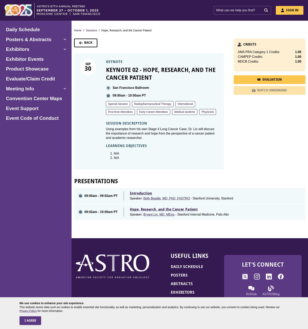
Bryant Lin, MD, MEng (158, 214)
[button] (36, 40)
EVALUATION (271, 81)
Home (77, 30)
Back (88, 44)
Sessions (91, 30)
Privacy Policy (28, 311)
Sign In (289, 10)
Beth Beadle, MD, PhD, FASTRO (166, 198)
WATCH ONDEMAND (269, 91)
